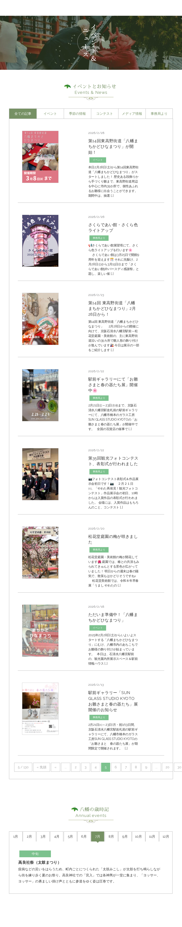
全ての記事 (22, 114)
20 (167, 787)
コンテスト (104, 114)
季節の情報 (77, 114)
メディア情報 (132, 114)
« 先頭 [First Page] (41, 787)
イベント (50, 114)
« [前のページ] (56, 787)
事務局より (159, 114)
